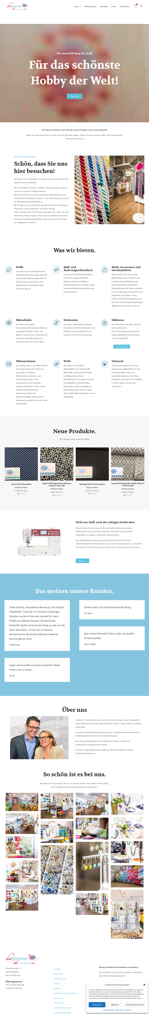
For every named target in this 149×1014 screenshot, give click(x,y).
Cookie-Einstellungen (63, 993)
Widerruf (57, 981)
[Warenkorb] (135, 6)
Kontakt (57, 968)
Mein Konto (124, 6)
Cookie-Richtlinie (108, 1010)
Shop (77, 6)
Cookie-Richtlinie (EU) (63, 996)
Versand (23, 494)
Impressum (127, 1010)
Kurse (113, 6)
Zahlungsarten (60, 974)
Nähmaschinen (90, 6)
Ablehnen (115, 1004)
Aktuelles (104, 6)
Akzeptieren (97, 1004)
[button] (144, 985)
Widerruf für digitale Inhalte (65, 984)
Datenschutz (119, 1010)
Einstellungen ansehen (135, 1004)
